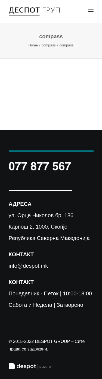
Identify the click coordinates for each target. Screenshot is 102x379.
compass (49, 45)
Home (33, 45)
